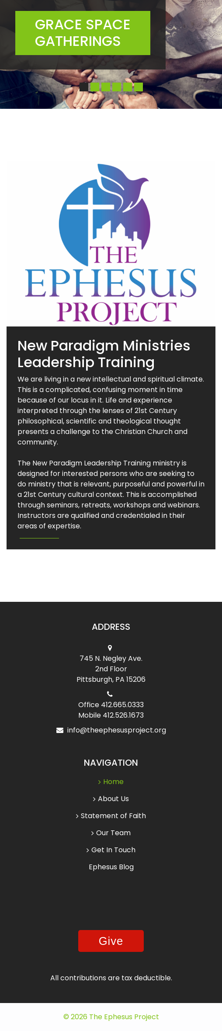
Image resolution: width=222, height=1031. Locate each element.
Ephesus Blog (111, 867)
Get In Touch (111, 850)
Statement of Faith (111, 816)
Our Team (111, 833)
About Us (111, 799)
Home (111, 782)
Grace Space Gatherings (83, 32)
